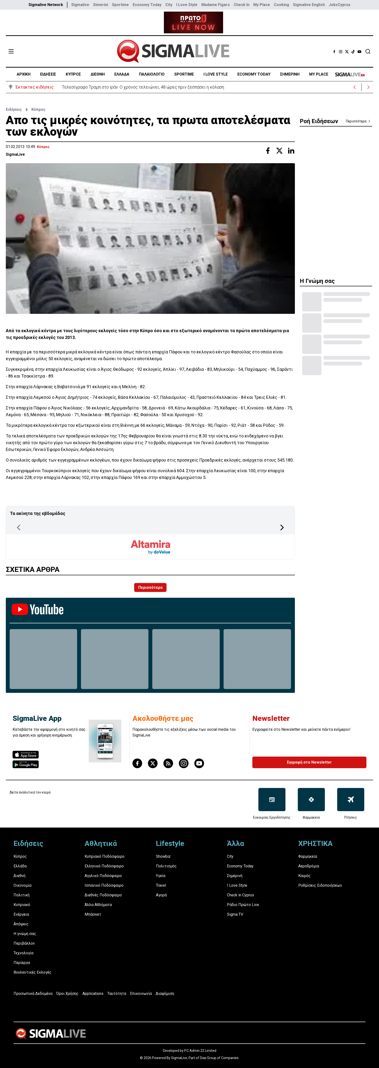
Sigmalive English (309, 4)
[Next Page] (282, 527)
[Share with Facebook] (268, 151)
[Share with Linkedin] (291, 151)
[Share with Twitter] (279, 151)
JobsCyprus (339, 4)
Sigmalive (80, 4)
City (168, 4)
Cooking (281, 4)
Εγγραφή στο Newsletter (309, 762)
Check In (241, 4)
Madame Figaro (215, 4)
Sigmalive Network (46, 4)
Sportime (120, 4)
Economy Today (147, 4)
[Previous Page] (18, 527)
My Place (261, 4)
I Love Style (186, 4)
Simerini (100, 4)
